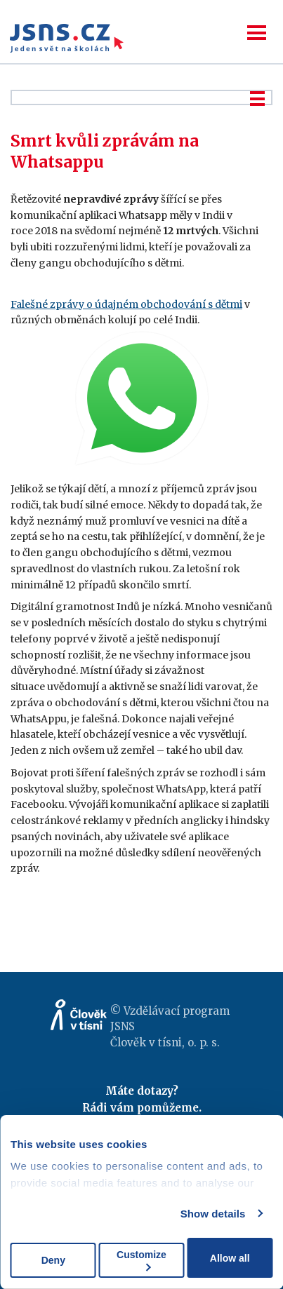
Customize (141, 1260)
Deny (53, 1260)
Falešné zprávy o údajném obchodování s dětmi (126, 304)
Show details (213, 1214)
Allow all (230, 1258)
